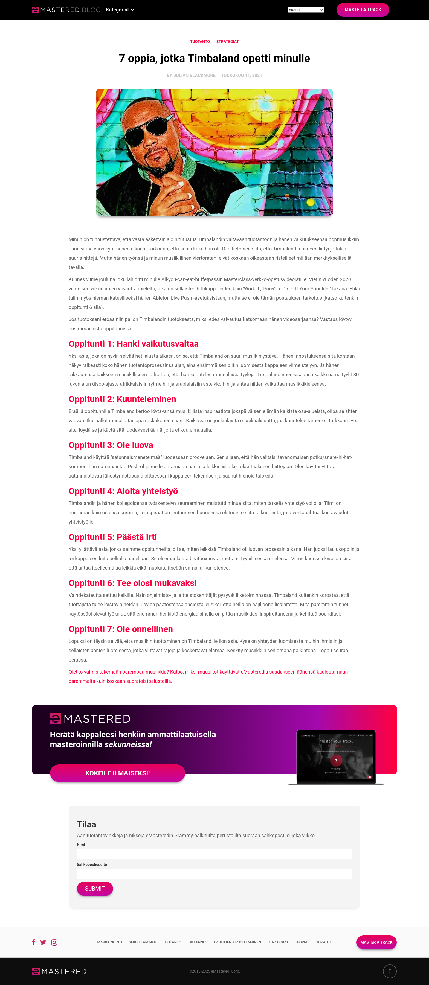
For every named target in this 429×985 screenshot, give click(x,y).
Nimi (81, 844)
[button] (120, 10)
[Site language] (306, 10)
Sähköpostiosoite (92, 864)
